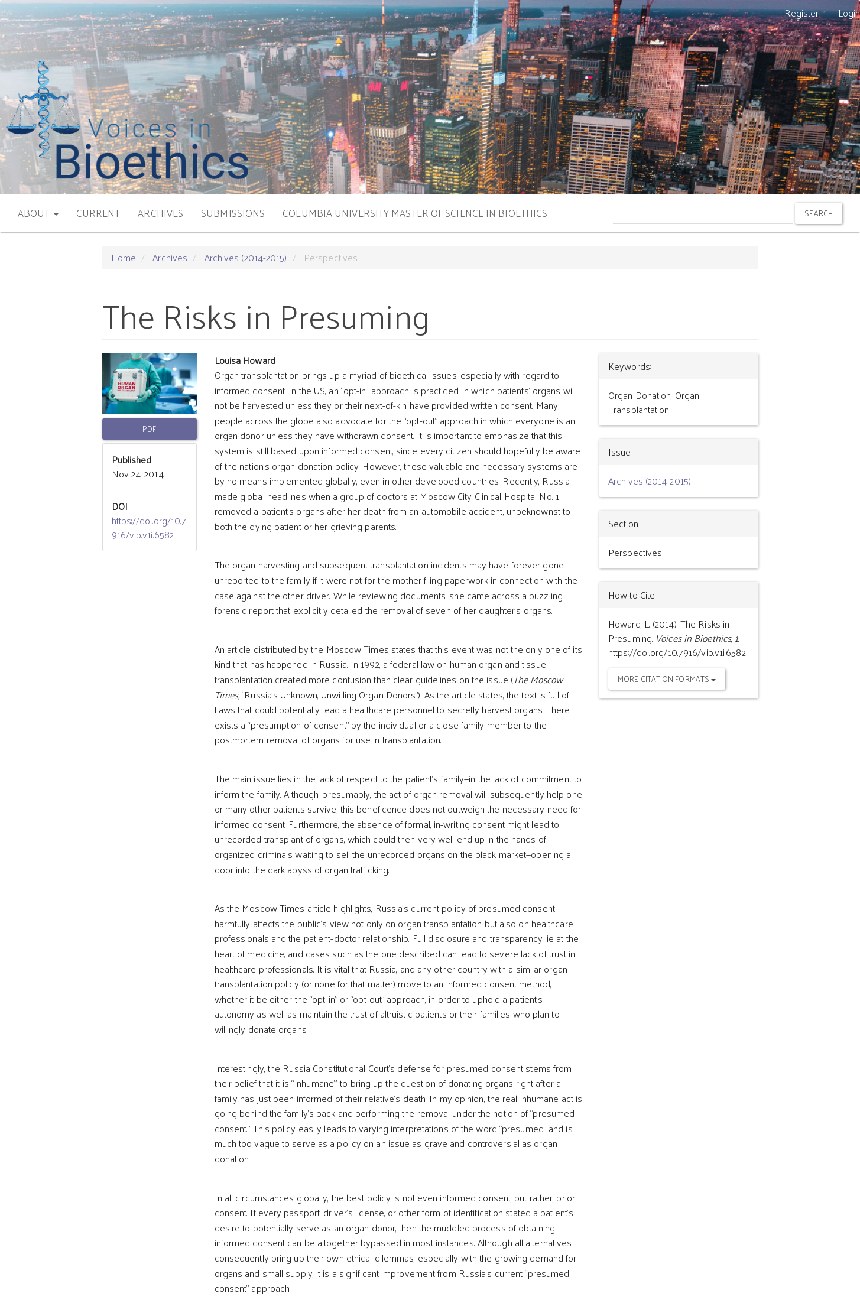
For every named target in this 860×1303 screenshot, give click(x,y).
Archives (169, 257)
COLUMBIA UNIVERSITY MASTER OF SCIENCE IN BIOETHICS (415, 213)
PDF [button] (149, 429)
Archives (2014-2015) (246, 257)
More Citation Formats (667, 678)
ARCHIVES (160, 213)
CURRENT (98, 213)
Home (123, 257)
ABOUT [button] (38, 213)
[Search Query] (703, 213)
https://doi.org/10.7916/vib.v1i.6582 (149, 527)
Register (801, 12)
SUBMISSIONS (233, 213)
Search (818, 213)
